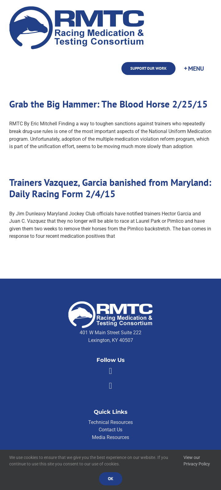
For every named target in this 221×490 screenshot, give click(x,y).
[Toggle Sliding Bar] (193, 68)
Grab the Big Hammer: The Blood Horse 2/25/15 (108, 104)
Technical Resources (110, 422)
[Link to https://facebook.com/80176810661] (110, 371)
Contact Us (110, 430)
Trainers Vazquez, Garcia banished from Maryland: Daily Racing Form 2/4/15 (110, 188)
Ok (110, 478)
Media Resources (110, 437)
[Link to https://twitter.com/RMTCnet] (110, 386)
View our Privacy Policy (197, 461)
